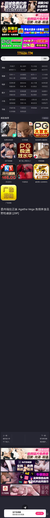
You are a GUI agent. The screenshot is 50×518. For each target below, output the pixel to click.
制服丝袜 (12, 86)
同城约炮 (12, 108)
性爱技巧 (45, 103)
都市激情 (12, 99)
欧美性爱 (45, 83)
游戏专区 (45, 66)
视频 (3, 76)
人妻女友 (34, 99)
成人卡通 (34, 83)
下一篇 (43, 438)
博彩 (3, 68)
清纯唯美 (23, 95)
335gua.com (25, 53)
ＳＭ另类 (45, 78)
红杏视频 (12, 111)
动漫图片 (45, 91)
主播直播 (34, 78)
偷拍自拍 (23, 83)
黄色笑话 (34, 103)
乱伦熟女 (34, 86)
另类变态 (45, 86)
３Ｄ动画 (45, 75)
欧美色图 (34, 91)
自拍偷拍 (23, 75)
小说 (3, 101)
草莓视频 (34, 108)
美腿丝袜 (12, 95)
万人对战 (34, 66)
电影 (3, 84)
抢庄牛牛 (45, 70)
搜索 (45, 58)
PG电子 (12, 66)
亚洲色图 (23, 91)
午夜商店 (23, 108)
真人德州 (23, 66)
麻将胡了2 (12, 70)
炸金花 (23, 70)
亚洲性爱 (12, 83)
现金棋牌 (34, 70)
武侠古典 (45, 99)
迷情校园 (12, 103)
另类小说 (23, 103)
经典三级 (23, 86)
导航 (3, 109)
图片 (3, 93)
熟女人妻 (12, 78)
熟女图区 (34, 95)
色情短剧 (23, 111)
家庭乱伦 (23, 99)
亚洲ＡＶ (12, 75)
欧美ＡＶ (34, 75)
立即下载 (40, 513)
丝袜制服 (23, 78)
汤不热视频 (44, 108)
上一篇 (7, 438)
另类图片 (45, 95)
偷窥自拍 (12, 91)
